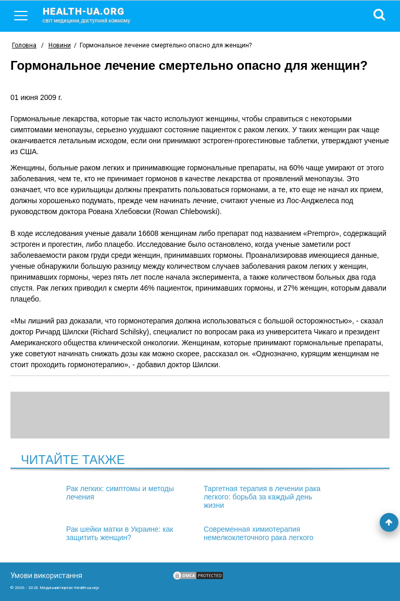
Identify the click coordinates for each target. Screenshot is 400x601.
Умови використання (46, 575)
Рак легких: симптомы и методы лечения (120, 492)
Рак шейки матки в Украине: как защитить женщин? (119, 533)
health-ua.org (95, 14)
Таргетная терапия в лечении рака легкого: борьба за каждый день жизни (262, 496)
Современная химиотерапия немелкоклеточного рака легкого (259, 533)
